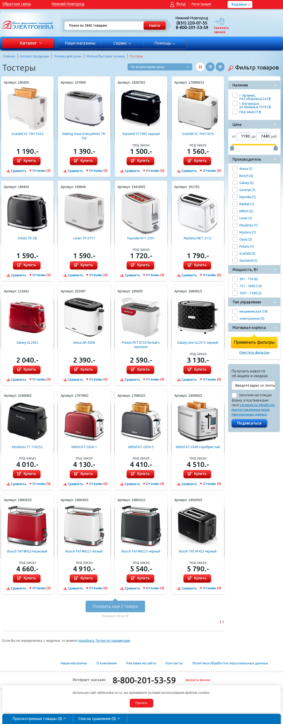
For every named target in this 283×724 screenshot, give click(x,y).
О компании (106, 663)
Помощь (165, 43)
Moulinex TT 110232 (27, 447)
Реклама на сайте (141, 663)
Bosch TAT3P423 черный (197, 551)
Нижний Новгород (68, 4)
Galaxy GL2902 (27, 342)
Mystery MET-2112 (198, 238)
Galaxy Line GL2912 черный (197, 342)
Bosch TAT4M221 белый (84, 551)
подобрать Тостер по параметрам (104, 640)
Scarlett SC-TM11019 (198, 134)
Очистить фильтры (254, 352)
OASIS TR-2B (27, 238)
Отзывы (41, 170)
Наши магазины (80, 43)
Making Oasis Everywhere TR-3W (84, 136)
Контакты (174, 663)
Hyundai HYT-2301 (141, 238)
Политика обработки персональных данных (230, 663)
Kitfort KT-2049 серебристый (198, 447)
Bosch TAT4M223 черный (141, 551)
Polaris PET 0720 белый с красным (141, 345)
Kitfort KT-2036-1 (84, 447)
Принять (141, 703)
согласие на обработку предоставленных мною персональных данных (253, 409)
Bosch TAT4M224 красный (27, 551)
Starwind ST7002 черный (141, 134)
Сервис (122, 43)
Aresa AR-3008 (84, 342)
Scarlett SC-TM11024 (27, 134)
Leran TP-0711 (84, 238)
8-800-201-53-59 (144, 680)
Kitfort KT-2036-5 (141, 447)
